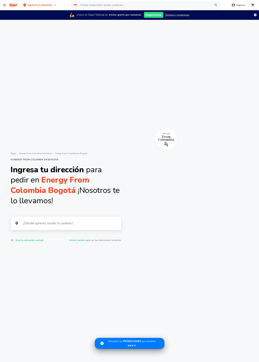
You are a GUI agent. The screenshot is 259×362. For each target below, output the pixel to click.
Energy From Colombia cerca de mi (35, 153)
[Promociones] (129, 343)
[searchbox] (145, 5)
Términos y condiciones (177, 15)
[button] (40, 5)
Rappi (13, 153)
